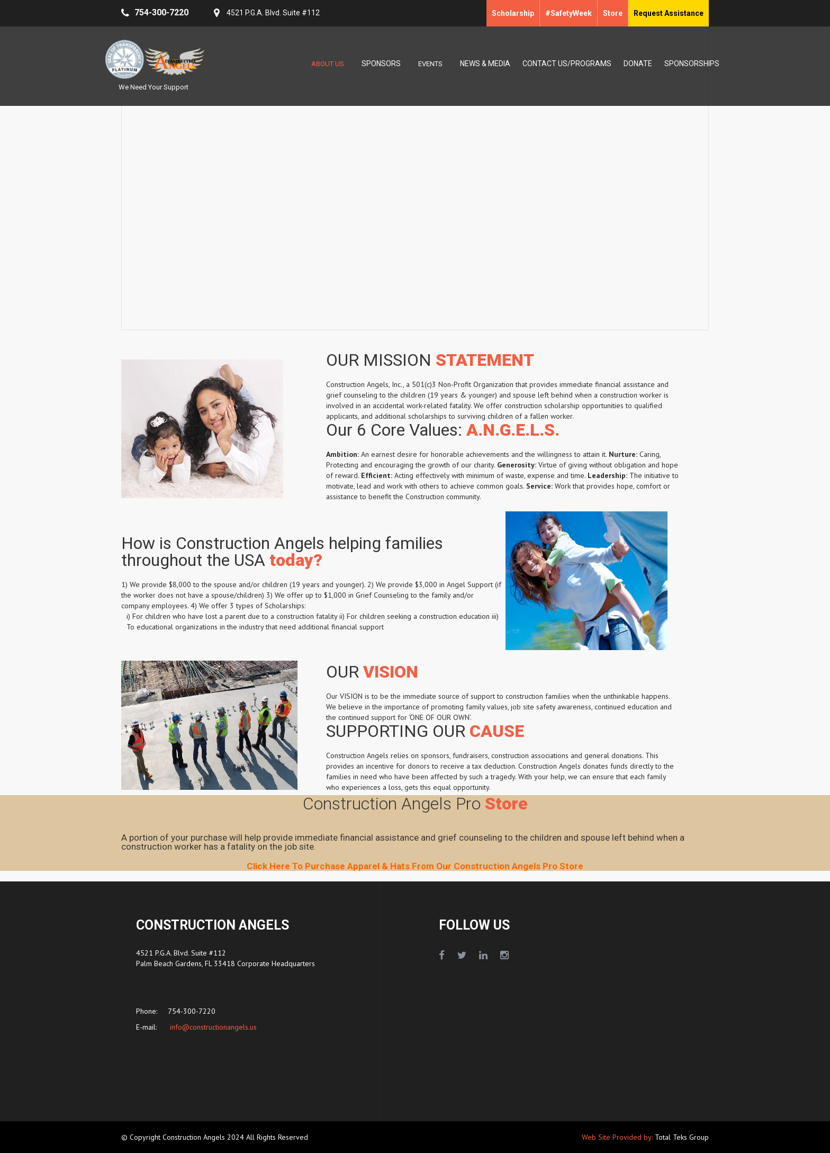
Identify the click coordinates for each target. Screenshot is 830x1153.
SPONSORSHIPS (691, 63)
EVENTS (430, 64)
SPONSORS (381, 63)
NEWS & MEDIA (485, 63)
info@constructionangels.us (212, 1027)
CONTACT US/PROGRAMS (566, 63)
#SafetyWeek (568, 13)
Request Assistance (668, 13)
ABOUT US (327, 64)
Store (612, 13)
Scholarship (513, 13)
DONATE (638, 63)
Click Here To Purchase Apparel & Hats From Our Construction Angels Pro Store (415, 866)
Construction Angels (195, 1137)
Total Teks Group (682, 1137)
